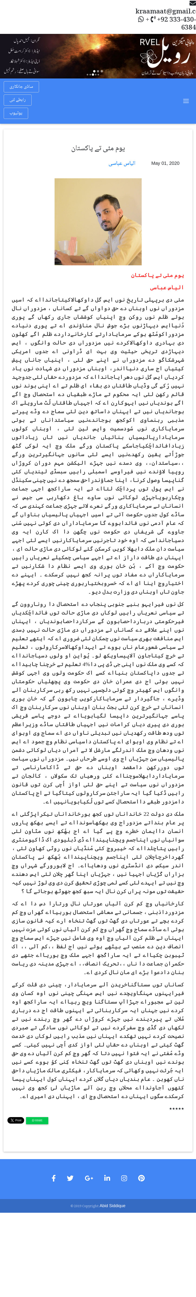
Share (37, 1121)
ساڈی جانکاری (21, 87)
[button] (14, 56)
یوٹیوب (16, 113)
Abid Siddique (112, 1205)
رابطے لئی (18, 100)
